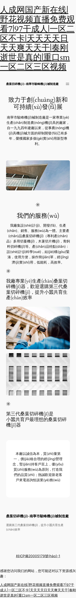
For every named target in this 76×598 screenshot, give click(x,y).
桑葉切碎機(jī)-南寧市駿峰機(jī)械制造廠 (32, 84)
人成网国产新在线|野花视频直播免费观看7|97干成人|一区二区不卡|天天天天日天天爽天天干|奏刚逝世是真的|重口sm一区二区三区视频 (37, 38)
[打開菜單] (67, 83)
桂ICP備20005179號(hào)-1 (38, 556)
